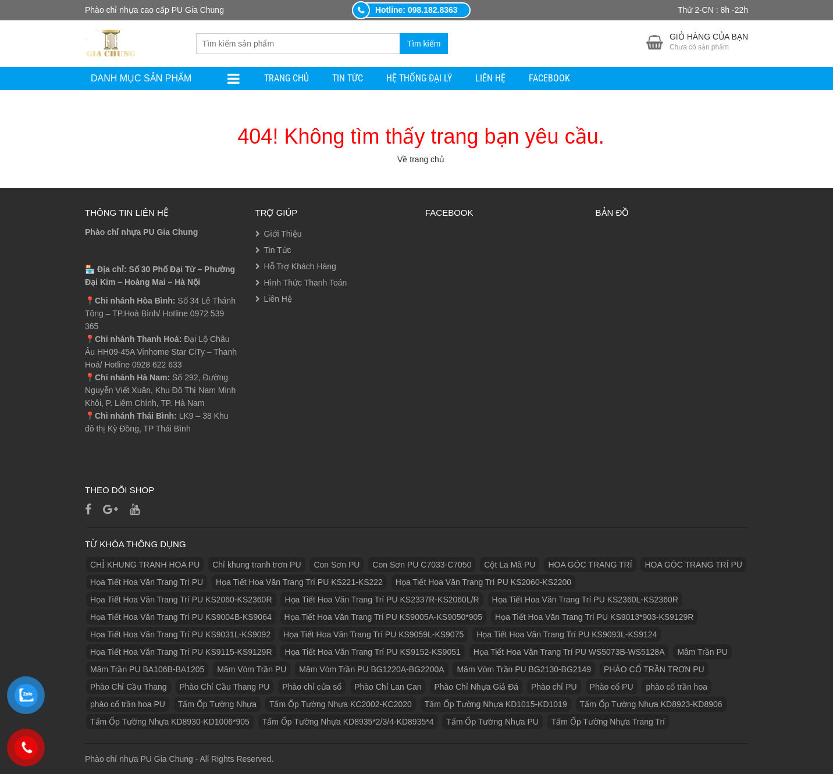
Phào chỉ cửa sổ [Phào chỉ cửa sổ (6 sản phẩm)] (311, 686)
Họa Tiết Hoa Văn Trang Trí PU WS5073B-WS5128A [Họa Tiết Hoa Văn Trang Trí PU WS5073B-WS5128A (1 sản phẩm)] (569, 652)
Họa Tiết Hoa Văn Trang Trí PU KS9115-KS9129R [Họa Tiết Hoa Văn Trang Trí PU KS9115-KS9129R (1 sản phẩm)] (181, 652)
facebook (549, 78)
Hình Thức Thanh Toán (305, 282)
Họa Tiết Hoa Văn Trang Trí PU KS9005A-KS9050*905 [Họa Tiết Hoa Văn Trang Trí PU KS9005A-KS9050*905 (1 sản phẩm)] (383, 617)
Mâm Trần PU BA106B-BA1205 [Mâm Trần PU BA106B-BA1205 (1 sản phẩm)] (147, 669)
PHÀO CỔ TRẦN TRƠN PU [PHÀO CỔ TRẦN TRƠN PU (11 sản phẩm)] (654, 669)
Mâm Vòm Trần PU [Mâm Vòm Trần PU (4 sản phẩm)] (251, 669)
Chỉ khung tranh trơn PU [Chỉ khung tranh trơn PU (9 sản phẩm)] (256, 564)
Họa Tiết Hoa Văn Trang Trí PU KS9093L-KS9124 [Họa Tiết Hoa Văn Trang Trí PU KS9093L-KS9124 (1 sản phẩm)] (566, 634)
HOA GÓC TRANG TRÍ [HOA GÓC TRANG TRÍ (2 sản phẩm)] (590, 564)
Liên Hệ (490, 78)
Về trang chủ (420, 159)
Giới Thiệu (283, 233)
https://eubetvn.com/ (312, 759)
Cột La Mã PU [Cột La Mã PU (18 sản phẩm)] (509, 564)
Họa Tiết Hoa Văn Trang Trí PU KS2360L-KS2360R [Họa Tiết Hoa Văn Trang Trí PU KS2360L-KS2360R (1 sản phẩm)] (585, 599)
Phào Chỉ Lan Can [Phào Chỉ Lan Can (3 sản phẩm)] (387, 686)
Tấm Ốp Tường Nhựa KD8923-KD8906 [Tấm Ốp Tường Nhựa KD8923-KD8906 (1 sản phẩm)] (651, 704)
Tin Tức (347, 78)
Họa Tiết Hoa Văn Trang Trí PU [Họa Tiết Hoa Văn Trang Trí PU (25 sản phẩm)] (146, 582)
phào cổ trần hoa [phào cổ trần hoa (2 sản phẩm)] (676, 686)
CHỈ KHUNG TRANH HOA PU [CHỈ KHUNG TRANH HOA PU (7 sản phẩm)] (145, 564)
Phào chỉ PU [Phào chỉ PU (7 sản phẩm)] (554, 686)
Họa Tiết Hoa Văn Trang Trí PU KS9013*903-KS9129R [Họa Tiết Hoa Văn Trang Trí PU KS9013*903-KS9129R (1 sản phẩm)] (594, 617)
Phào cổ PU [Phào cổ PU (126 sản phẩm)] (611, 686)
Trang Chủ (286, 78)
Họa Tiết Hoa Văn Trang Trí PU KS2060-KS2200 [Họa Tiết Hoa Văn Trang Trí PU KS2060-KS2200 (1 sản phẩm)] (483, 582)
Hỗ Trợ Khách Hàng (300, 266)
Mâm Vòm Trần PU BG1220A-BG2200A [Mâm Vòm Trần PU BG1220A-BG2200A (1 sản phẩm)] (371, 669)
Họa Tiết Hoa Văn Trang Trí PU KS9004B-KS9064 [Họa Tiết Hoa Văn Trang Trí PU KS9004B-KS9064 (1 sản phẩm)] (181, 617)
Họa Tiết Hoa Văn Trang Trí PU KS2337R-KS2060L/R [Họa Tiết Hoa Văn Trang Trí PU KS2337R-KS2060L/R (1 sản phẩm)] (381, 599)
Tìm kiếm (424, 43)
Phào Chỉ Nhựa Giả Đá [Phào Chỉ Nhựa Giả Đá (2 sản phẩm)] (476, 686)
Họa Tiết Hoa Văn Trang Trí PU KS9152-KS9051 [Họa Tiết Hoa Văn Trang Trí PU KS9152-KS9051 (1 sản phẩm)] (372, 652)
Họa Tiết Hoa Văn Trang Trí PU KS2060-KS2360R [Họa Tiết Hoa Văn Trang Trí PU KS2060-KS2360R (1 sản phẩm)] (181, 599)
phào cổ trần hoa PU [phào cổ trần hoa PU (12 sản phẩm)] (127, 704)
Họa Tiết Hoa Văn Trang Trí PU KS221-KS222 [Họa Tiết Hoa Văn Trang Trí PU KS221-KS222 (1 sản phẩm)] (299, 582)
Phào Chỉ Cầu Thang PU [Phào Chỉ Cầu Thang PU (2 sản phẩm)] (225, 686)
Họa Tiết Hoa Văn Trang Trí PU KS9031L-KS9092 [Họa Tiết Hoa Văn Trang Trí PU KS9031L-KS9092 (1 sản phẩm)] (180, 634)
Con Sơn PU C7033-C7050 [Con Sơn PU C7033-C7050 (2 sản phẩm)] (421, 564)
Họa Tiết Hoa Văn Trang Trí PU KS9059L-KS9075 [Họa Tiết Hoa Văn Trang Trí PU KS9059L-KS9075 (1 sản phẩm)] (373, 634)
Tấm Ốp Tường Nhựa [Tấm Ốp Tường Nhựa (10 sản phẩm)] (217, 704)
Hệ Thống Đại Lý (419, 78)
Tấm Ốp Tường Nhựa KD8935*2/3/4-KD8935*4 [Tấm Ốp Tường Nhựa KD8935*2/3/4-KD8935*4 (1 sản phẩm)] (348, 721)
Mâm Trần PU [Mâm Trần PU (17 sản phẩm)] (702, 652)
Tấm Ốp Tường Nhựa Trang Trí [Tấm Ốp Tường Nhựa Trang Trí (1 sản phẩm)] (608, 721)
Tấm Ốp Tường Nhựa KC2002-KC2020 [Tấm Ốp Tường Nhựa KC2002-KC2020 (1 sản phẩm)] (340, 704)
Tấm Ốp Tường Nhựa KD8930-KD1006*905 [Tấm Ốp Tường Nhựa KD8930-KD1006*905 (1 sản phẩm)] (170, 721)
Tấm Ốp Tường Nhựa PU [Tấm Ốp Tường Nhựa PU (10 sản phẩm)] (492, 721)
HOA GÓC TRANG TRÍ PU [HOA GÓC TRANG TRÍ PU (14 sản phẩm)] (693, 564)
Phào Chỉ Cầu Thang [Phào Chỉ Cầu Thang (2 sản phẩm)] (128, 686)
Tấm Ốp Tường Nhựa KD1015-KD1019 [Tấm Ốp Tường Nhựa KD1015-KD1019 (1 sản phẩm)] (496, 704)
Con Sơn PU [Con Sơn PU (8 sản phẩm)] (336, 564)
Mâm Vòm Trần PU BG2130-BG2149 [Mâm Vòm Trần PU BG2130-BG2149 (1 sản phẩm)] (524, 669)
